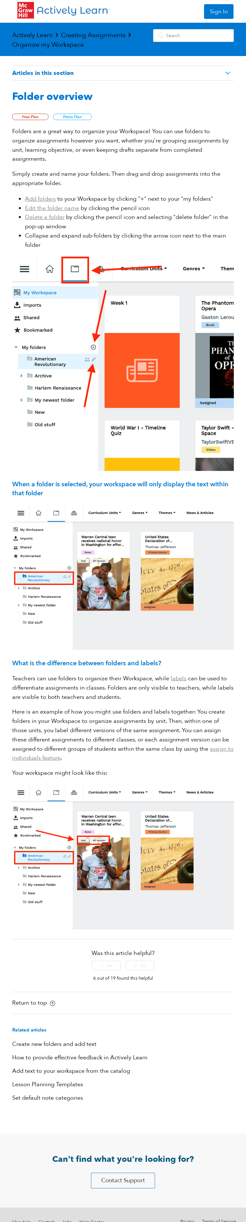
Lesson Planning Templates (47, 1084)
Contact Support (123, 1181)
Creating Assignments (93, 35)
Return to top (33, 1003)
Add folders (40, 199)
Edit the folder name (52, 208)
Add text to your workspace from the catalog (71, 1071)
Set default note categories (47, 1098)
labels (178, 679)
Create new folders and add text (54, 1044)
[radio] (106, 965)
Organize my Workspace (48, 44)
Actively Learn (32, 35)
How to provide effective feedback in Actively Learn (79, 1058)
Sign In (219, 12)
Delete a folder (44, 217)
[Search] (193, 35)
